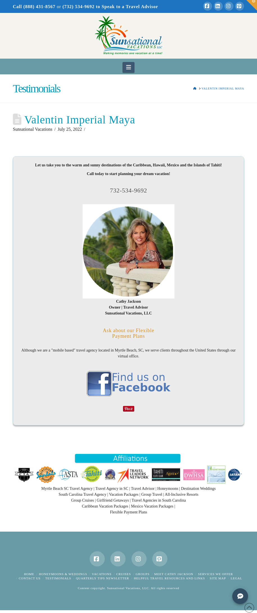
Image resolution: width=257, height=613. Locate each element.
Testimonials (58, 578)
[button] (128, 67)
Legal (236, 578)
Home (29, 574)
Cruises (123, 574)
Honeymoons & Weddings (63, 574)
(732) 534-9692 (79, 6)
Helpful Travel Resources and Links (169, 578)
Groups (142, 574)
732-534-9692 (128, 190)
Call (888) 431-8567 (34, 6)
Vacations (102, 574)
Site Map (218, 578)
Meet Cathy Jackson (173, 574)
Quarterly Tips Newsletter (102, 578)
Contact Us (30, 578)
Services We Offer (215, 574)
